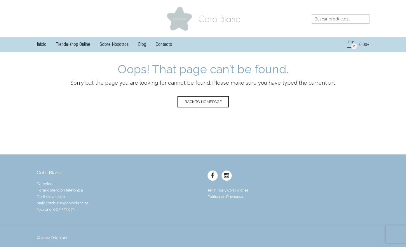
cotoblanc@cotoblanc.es (67, 203)
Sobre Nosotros (114, 44)
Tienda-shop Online (73, 44)
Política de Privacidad (226, 196)
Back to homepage (203, 102)
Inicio (41, 44)
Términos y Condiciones (228, 190)
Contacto (164, 44)
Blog (142, 44)
